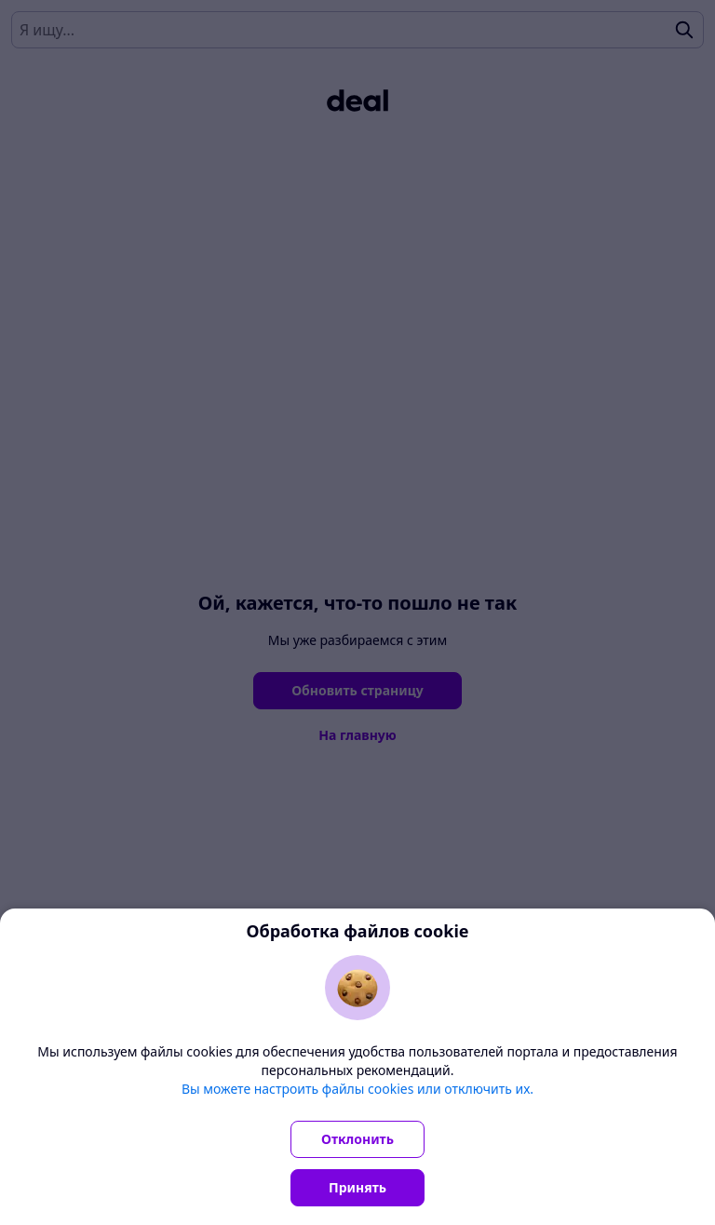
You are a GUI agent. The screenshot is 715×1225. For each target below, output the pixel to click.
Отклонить (357, 1139)
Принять (357, 1187)
